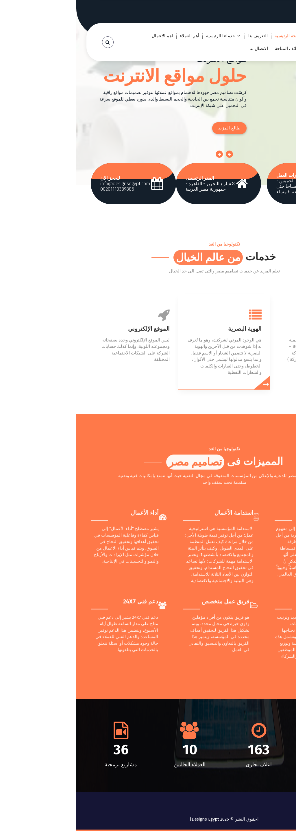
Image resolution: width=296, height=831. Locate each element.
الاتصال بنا (182, 48)
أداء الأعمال (68, 635)
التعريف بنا (181, 35)
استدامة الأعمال (157, 635)
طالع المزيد (153, 128)
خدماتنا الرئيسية (144, 35)
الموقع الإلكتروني (72, 398)
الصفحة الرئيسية (213, 35)
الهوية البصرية (168, 398)
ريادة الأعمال (253, 635)
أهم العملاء (113, 35)
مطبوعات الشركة (256, 398)
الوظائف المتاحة (213, 48)
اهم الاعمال (86, 35)
